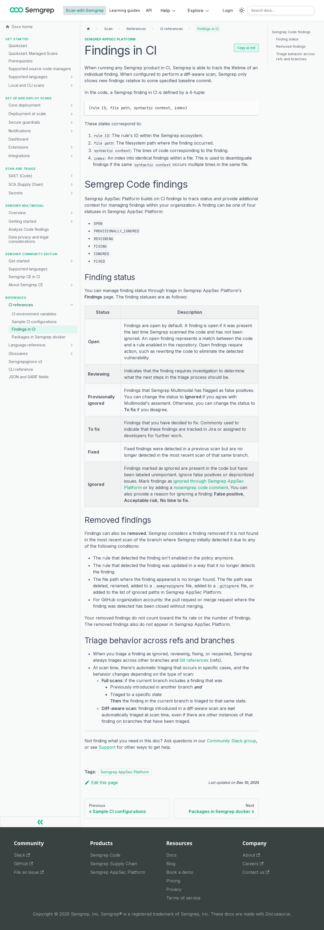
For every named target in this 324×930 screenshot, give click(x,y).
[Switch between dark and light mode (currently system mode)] (241, 10)
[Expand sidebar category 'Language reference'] (71, 345)
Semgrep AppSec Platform (110, 39)
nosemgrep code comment (200, 487)
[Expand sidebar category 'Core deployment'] (71, 105)
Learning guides (124, 10)
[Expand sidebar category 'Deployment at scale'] (71, 114)
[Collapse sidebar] (40, 821)
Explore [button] (195, 10)
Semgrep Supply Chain (113, 863)
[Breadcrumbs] (108, 28)
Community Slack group (231, 740)
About (251, 855)
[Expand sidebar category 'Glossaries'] (71, 353)
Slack (22, 855)
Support (107, 747)
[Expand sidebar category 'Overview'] (71, 212)
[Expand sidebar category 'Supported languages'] (71, 76)
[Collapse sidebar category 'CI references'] (71, 305)
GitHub (23, 863)
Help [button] (165, 10)
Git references (194, 660)
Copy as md (246, 48)
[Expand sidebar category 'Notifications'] (71, 131)
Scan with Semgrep (85, 10)
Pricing (173, 880)
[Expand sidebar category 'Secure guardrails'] (71, 122)
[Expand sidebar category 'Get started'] (71, 261)
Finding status (287, 39)
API (149, 10)
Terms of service (183, 898)
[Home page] (88, 28)
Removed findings (291, 46)
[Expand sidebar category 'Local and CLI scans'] (71, 85)
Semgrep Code (105, 855)
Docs (171, 855)
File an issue (29, 872)
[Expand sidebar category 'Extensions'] (71, 147)
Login (228, 10)
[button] (41, 156)
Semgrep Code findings (291, 32)
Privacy (174, 889)
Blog (170, 863)
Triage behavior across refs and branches (295, 56)
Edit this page (101, 782)
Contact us (255, 872)
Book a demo (179, 872)
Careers (252, 863)
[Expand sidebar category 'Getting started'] (71, 221)
